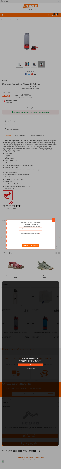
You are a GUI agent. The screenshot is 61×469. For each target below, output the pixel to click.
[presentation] (30, 238)
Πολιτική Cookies (34, 361)
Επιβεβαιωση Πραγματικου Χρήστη (30, 233)
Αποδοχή (30, 365)
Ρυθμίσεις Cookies (30, 368)
